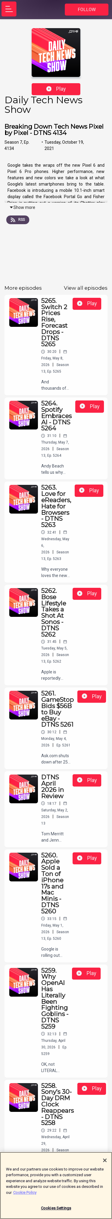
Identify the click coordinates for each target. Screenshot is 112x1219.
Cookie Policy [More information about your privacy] (24, 1195)
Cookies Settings (56, 1211)
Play (56, 89)
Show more (22, 207)
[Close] (104, 1163)
